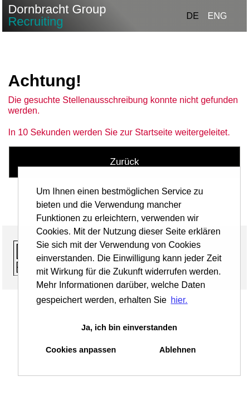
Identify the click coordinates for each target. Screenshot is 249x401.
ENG (217, 16)
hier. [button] (179, 300)
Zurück (124, 162)
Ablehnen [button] (177, 349)
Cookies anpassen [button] (81, 349)
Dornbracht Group (57, 15)
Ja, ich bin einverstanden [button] (129, 327)
